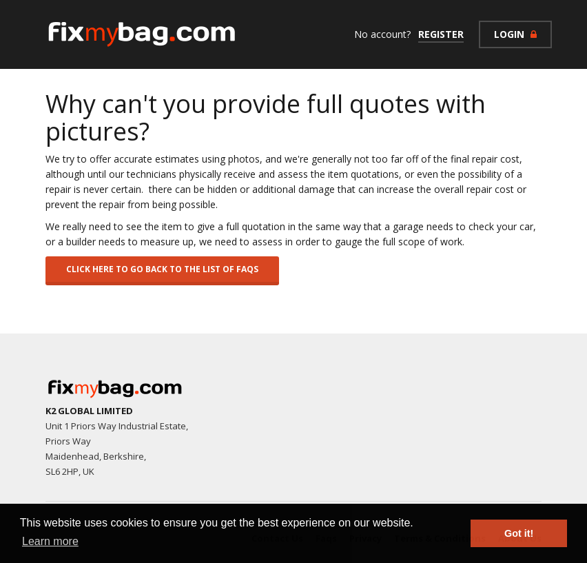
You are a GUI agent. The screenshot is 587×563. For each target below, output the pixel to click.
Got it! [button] (518, 533)
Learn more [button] (50, 541)
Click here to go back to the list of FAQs (162, 269)
